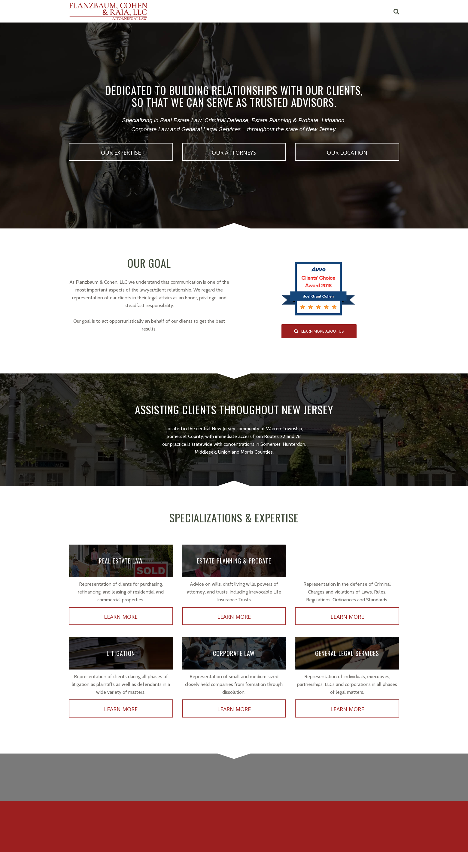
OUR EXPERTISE (121, 152)
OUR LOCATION (347, 152)
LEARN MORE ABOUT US (319, 331)
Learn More (121, 616)
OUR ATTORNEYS (234, 152)
